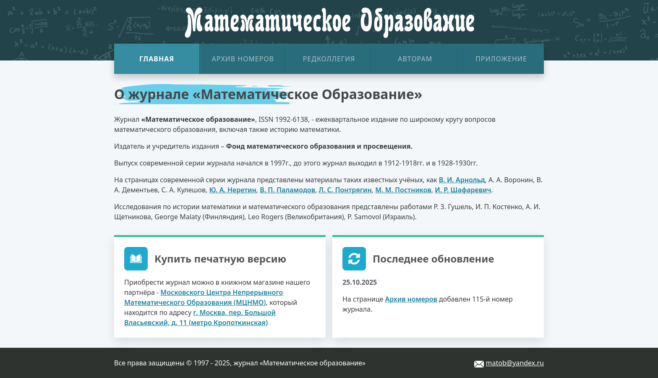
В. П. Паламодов (287, 189)
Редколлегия (329, 58)
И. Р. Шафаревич (463, 189)
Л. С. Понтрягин (345, 189)
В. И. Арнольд (462, 179)
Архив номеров (243, 58)
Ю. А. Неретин (232, 189)
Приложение (501, 58)
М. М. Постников (403, 189)
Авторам (415, 58)
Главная (156, 58)
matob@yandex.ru (515, 363)
